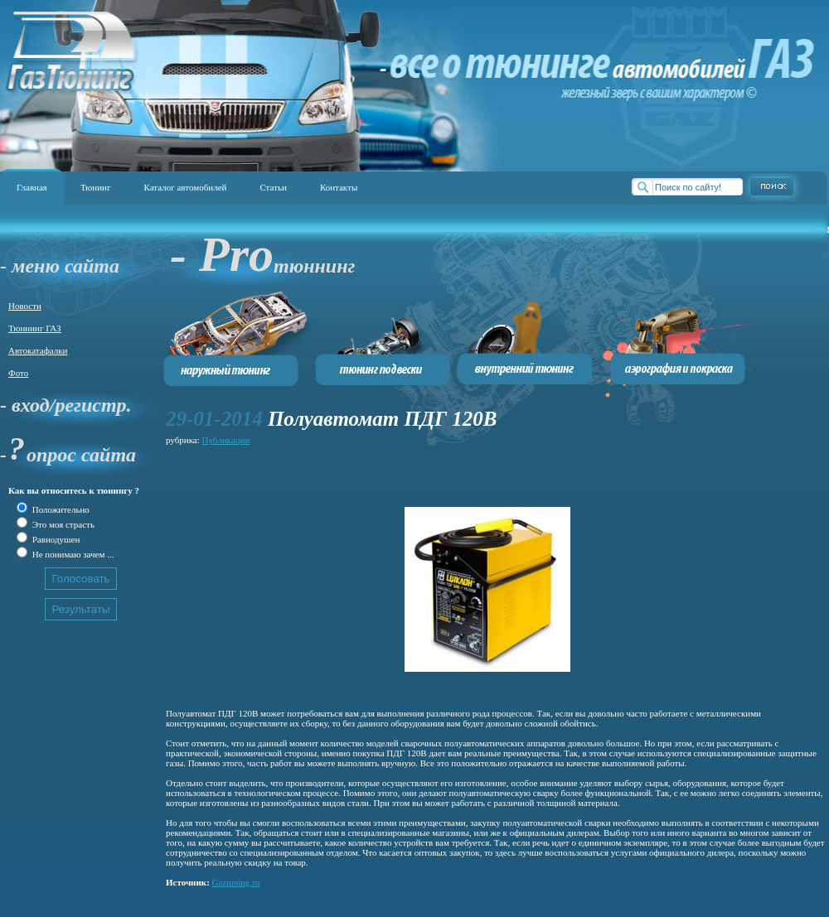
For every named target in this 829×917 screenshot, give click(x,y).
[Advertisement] (269, 474)
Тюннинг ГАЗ (34, 328)
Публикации (226, 440)
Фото (18, 373)
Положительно (60, 509)
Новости (24, 306)
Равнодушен (55, 539)
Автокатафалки (37, 350)
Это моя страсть (62, 524)
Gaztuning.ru (236, 882)
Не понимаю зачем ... (72, 554)
